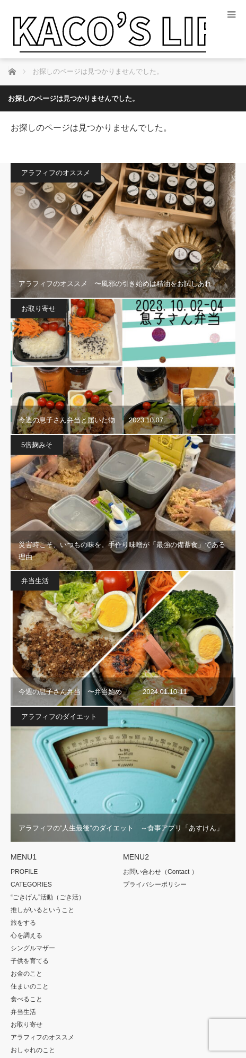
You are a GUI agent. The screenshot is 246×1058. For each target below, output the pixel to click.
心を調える (26, 935)
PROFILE (24, 871)
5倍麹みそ (36, 445)
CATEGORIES (31, 884)
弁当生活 (35, 581)
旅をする (23, 922)
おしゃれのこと (33, 1050)
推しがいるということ (42, 910)
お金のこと (26, 973)
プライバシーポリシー (155, 884)
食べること (26, 999)
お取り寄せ (38, 309)
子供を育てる (30, 961)
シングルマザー (33, 948)
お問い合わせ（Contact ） (160, 871)
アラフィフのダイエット (59, 717)
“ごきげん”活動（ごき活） (48, 897)
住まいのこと (30, 986)
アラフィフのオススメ (55, 173)
